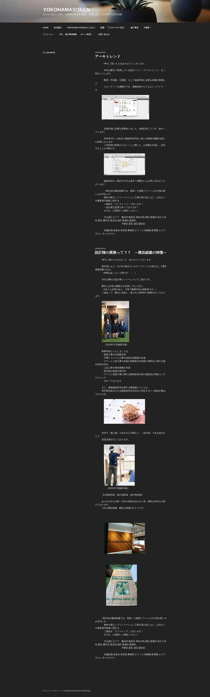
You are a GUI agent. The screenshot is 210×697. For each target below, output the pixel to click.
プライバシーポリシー (51, 691)
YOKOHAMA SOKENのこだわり (81, 27)
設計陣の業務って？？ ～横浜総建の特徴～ (131, 252)
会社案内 (57, 27)
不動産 (148, 27)
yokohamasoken (66, 9)
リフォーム (49, 34)
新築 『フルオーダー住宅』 (112, 27)
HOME (46, 27)
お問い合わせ (104, 34)
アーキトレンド (109, 56)
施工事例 (134, 27)
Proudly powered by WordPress (77, 691)
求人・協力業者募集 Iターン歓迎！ (76, 34)
